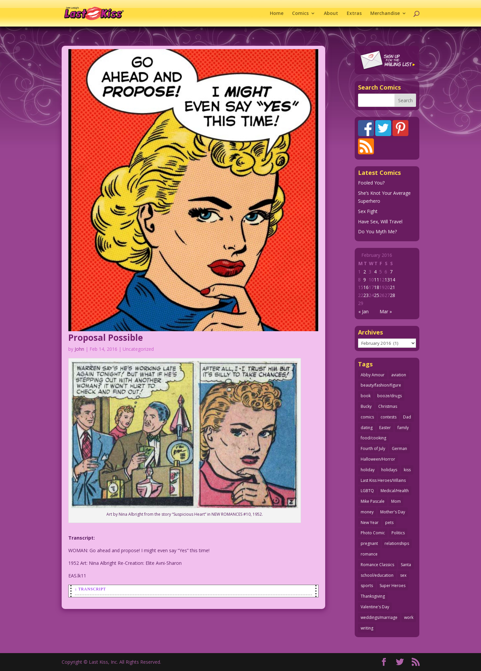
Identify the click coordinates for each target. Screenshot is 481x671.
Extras (354, 13)
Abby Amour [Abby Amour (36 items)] (373, 375)
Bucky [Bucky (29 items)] (366, 406)
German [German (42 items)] (399, 448)
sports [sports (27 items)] (367, 585)
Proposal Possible (105, 337)
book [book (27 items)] (366, 396)
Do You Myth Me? (377, 231)
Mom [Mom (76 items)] (396, 501)
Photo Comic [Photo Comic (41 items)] (373, 533)
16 (366, 287)
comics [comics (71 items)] (367, 417)
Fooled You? (371, 183)
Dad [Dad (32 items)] (407, 417)
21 (392, 287)
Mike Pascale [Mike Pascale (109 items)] (373, 501)
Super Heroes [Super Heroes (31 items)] (392, 585)
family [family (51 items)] (403, 427)
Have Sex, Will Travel (380, 221)
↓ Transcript (90, 589)
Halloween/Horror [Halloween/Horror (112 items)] (378, 459)
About (331, 13)
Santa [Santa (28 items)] (406, 564)
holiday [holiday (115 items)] (368, 470)
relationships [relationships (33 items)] (397, 543)
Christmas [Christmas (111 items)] (387, 406)
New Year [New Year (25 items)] (370, 522)
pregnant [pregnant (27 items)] (369, 543)
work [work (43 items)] (408, 617)
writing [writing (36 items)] (367, 628)
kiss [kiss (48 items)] (407, 470)
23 (366, 295)
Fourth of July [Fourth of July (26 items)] (373, 448)
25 (376, 295)
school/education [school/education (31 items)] (377, 575)
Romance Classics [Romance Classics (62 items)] (377, 564)
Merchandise (385, 13)
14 (392, 279)
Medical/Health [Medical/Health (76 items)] (395, 490)
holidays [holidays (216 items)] (389, 470)
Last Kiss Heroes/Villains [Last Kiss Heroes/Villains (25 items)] (383, 480)
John (79, 349)
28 (392, 295)
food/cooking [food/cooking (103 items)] (373, 438)
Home (276, 13)
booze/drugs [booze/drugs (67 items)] (389, 396)
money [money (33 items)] (367, 512)
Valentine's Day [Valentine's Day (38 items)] (375, 607)
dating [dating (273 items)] (367, 427)
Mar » (386, 311)
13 (387, 279)
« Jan (363, 311)
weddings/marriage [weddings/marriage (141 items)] (379, 617)
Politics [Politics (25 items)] (398, 533)
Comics (300, 13)
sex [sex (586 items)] (403, 575)
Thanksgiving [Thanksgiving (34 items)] (373, 596)
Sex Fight (368, 211)
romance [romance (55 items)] (369, 554)
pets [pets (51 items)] (389, 522)
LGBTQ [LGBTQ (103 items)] (367, 490)
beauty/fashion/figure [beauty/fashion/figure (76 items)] (381, 385)
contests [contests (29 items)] (388, 417)
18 (376, 287)
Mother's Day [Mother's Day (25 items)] (392, 512)
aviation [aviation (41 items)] (398, 375)
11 (376, 279)
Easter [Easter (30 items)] (385, 427)
